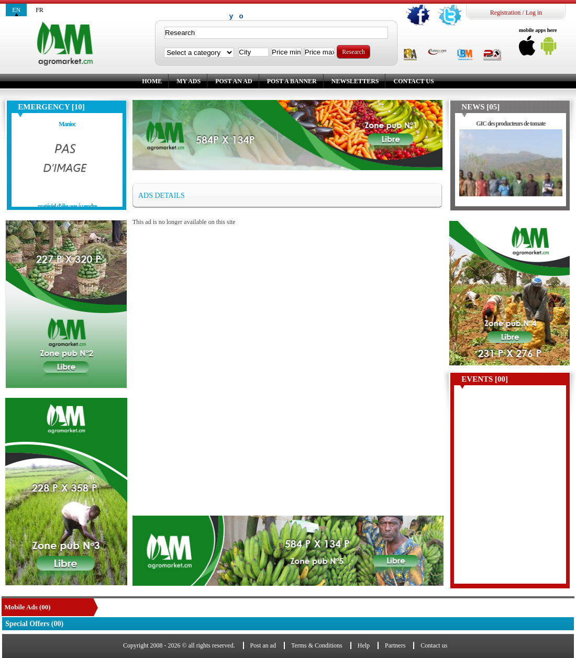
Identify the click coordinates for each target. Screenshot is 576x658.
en (16, 10)
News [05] (480, 107)
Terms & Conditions (316, 645)
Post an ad (233, 81)
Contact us (413, 81)
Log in (534, 12)
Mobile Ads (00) (28, 607)
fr (39, 10)
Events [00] (484, 379)
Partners (395, 645)
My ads (188, 81)
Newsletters (355, 81)
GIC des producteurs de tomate (510, 123)
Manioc (67, 124)
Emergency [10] (51, 107)
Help (364, 645)
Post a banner (292, 81)
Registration (505, 12)
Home (152, 81)
